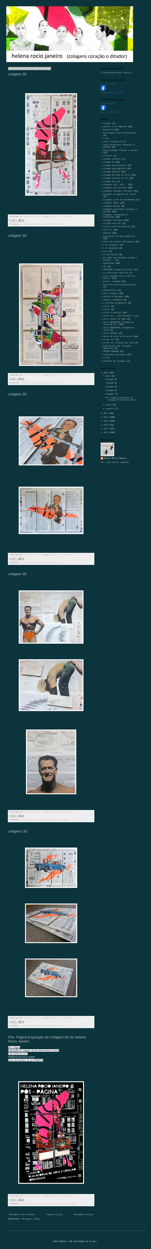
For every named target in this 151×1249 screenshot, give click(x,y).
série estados (110, 333)
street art (108, 340)
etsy (105, 251)
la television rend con (115, 273)
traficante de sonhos (114, 355)
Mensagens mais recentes (22, 1214)
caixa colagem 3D (29, 820)
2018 (106, 373)
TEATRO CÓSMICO (111, 351)
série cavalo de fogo (114, 319)
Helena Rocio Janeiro (109, 103)
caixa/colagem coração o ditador (120, 150)
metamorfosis (110, 290)
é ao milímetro (111, 245)
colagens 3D (17, 831)
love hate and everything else (119, 285)
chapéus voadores (112, 159)
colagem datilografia (114, 169)
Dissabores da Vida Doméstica (119, 236)
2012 (106, 432)
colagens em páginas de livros (47, 224)
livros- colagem (111, 281)
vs (104, 358)
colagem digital (111, 172)
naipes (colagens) (112, 300)
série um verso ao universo (117, 336)
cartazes (107, 156)
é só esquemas (110, 248)
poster (106, 309)
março (109, 405)
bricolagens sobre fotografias (119, 133)
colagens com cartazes (115, 188)
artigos (107, 123)
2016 (106, 417)
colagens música (111, 206)
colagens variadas (112, 220)
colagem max (109, 181)
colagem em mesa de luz (115, 178)
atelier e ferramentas (115, 127)
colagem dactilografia (115, 165)
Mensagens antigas (83, 1214)
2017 (106, 413)
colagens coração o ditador (117, 191)
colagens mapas (111, 203)
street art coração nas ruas (118, 343)
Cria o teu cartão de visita (110, 112)
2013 (106, 429)
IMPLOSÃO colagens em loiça (117, 270)
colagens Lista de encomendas (119, 200)
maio (109, 376)
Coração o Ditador (108, 84)
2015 (106, 421)
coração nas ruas (112, 223)
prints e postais (112, 313)
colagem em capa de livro (116, 175)
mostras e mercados (113, 297)
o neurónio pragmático (115, 303)
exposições (69, 1204)
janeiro (110, 409)
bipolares (108, 130)
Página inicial (54, 1214)
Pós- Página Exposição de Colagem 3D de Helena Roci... (122, 399)
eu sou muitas (110, 255)
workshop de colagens (114, 361)
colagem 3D (17, 74)
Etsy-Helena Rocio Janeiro (117, 73)
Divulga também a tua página (112, 92)
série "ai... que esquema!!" (118, 316)
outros (106, 306)
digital (107, 233)
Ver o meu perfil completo (115, 462)
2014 (106, 425)
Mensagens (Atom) (31, 1219)
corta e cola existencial (116, 227)
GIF (104, 266)
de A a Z (107, 230)
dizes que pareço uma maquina (119, 242)
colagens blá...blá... (115, 185)
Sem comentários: (66, 216)
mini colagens (110, 293)
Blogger (93, 1241)
